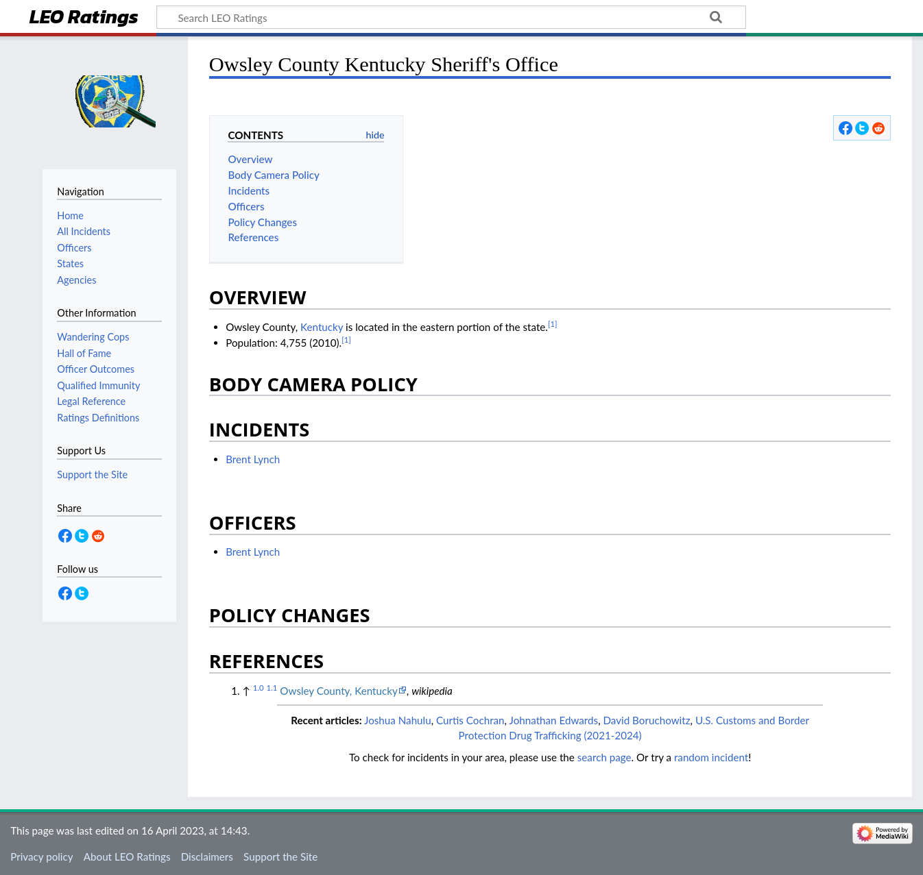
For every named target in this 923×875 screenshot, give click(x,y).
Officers (74, 248)
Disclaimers (207, 856)
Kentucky (321, 327)
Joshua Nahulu (397, 720)
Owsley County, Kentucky (338, 691)
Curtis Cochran (470, 720)
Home (70, 215)
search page (604, 757)
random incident (711, 757)
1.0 (258, 687)
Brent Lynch (253, 459)
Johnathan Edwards (554, 720)
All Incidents (83, 231)
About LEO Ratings (127, 856)
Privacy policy (41, 856)
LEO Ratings (84, 18)
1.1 (272, 687)
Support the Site (280, 856)
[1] (553, 323)
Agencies (76, 280)
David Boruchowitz (646, 720)
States (70, 263)
